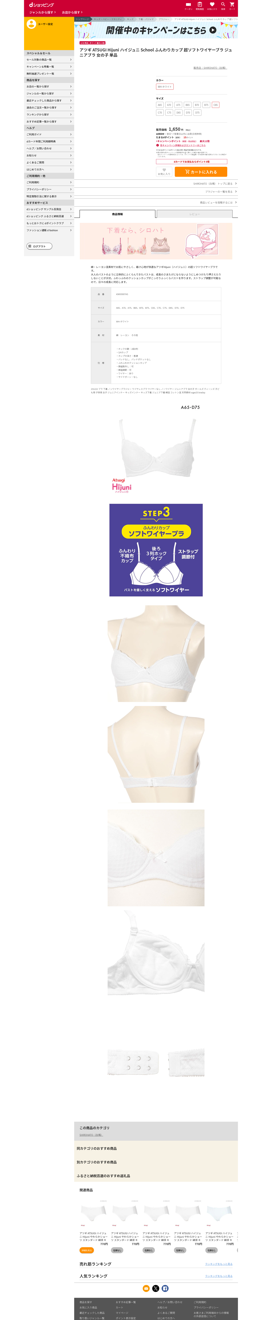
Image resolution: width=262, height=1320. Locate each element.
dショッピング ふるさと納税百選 (45, 216)
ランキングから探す (38, 114)
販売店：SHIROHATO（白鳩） (210, 67)
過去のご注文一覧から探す (42, 107)
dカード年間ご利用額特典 (41, 141)
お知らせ (32, 155)
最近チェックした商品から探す (44, 100)
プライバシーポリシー (39, 189)
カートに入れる (201, 172)
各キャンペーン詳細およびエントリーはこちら (183, 145)
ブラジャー (164, 19)
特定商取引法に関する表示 (42, 196)
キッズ (130, 19)
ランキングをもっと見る (219, 1264)
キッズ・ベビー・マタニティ (108, 19)
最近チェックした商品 (92, 1312)
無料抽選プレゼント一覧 (40, 73)
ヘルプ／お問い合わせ (39, 148)
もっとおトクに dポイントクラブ (45, 223)
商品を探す (86, 1302)
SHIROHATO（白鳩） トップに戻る (213, 183)
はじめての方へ (35, 169)
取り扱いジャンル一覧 (92, 1318)
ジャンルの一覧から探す (40, 93)
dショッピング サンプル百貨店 (44, 209)
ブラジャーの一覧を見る (219, 191)
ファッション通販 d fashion (42, 230)
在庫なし (117, 1250)
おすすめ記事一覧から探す (42, 121)
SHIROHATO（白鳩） (91, 1135)
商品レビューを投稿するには (216, 202)
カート (119, 1307)
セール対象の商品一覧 (39, 59)
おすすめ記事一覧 (126, 1302)
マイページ (122, 1312)
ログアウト (39, 246)
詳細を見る (87, 1250)
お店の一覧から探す (38, 86)
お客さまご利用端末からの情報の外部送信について (211, 1314)
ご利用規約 (33, 182)
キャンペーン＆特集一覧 (40, 66)
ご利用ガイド (34, 134)
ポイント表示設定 (126, 1318)
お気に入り (164, 174)
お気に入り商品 (88, 1307)
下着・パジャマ (146, 19)
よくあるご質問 (35, 162)
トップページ (82, 19)
